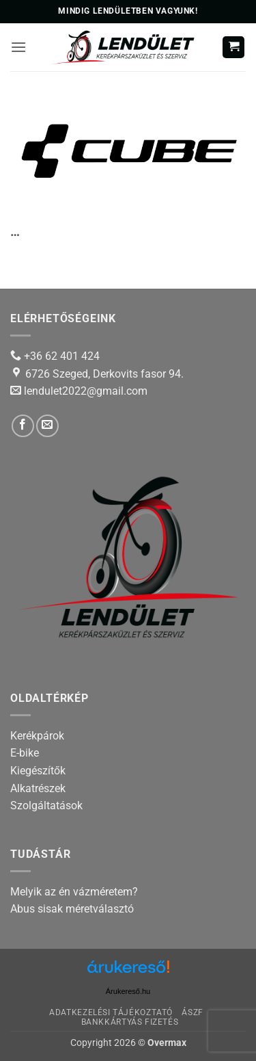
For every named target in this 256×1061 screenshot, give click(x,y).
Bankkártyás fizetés (130, 1022)
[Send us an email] (47, 426)
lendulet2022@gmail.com (85, 390)
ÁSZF (192, 1012)
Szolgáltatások (46, 805)
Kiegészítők (38, 770)
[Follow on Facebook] (23, 426)
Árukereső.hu (128, 991)
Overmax (166, 1043)
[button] (18, 47)
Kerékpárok (37, 735)
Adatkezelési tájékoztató (111, 1012)
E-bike (24, 752)
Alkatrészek (38, 788)
